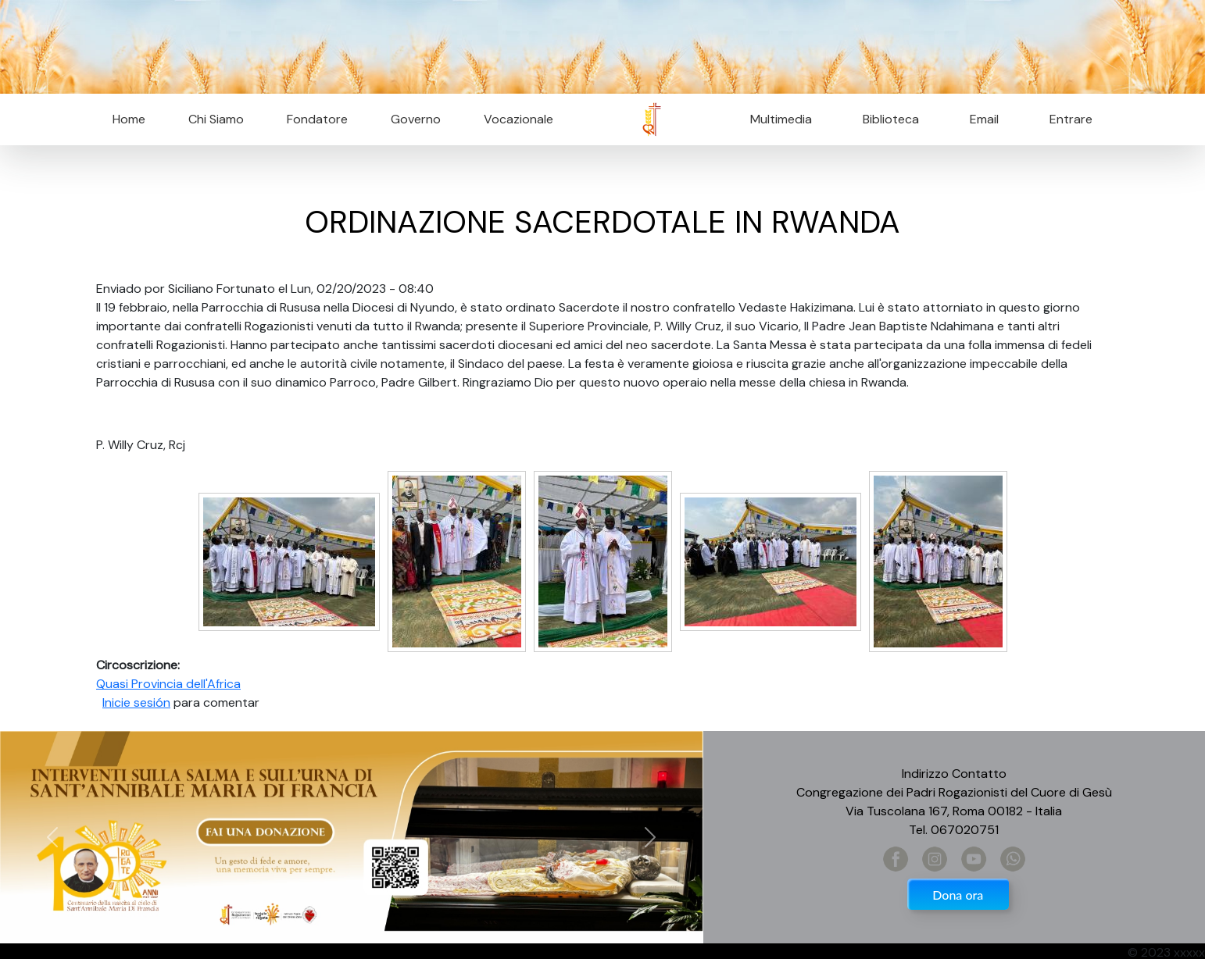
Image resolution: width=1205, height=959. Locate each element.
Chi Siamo (216, 119)
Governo (416, 119)
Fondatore (317, 119)
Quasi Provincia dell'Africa (168, 684)
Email (979, 119)
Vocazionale (518, 119)
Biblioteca (891, 119)
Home (129, 119)
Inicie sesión (136, 702)
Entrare (1070, 119)
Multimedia (781, 119)
